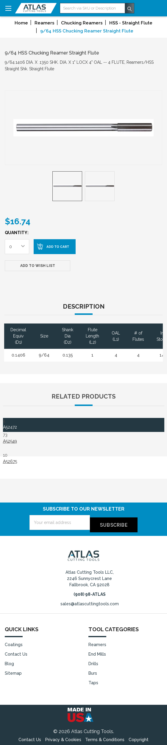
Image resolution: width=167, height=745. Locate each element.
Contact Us (16, 651)
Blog (9, 661)
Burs (92, 670)
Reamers (97, 642)
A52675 (10, 461)
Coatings (14, 642)
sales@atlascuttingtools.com (89, 601)
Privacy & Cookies (63, 737)
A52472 (10, 427)
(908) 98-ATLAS (90, 592)
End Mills (97, 651)
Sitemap (13, 670)
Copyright (139, 737)
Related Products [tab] (83, 396)
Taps (93, 680)
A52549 (10, 441)
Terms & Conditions (104, 737)
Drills (93, 661)
